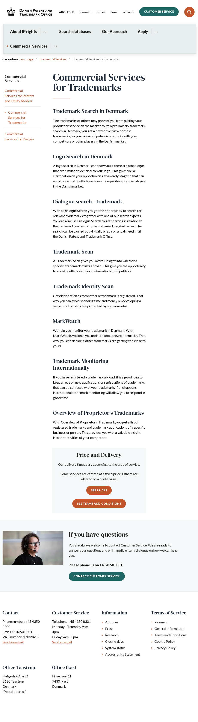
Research (112, 635)
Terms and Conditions (170, 635)
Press (109, 628)
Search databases (75, 31)
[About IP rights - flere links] (44, 32)
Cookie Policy (164, 641)
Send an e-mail (13, 642)
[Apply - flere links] (155, 32)
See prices (99, 490)
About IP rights (23, 31)
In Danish (128, 12)
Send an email (62, 642)
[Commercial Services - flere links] (55, 46)
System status (115, 648)
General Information (169, 628)
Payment (161, 622)
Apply (143, 31)
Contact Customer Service (96, 576)
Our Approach (114, 31)
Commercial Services (29, 46)
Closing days (114, 641)
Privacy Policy (164, 648)
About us (111, 622)
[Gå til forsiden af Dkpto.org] (28, 12)
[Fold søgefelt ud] (189, 12)
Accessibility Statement (122, 654)
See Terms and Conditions (99, 503)
